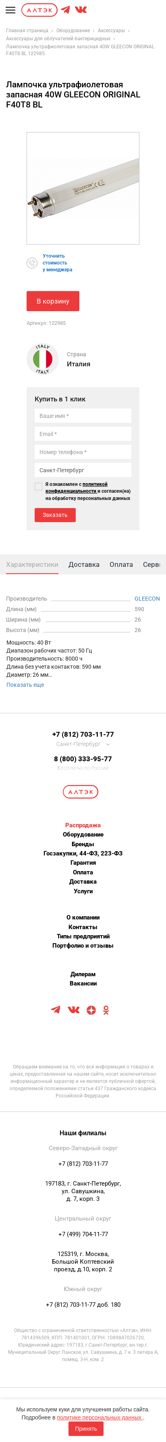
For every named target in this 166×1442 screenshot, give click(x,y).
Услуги (83, 891)
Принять (86, 1428)
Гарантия (83, 862)
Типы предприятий (83, 936)
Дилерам (83, 974)
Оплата (83, 872)
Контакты (83, 927)
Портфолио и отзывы (83, 945)
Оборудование (83, 834)
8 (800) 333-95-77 (83, 759)
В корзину (53, 301)
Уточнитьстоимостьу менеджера (57, 263)
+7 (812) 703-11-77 (83, 734)
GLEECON (147, 598)
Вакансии (83, 983)
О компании (83, 917)
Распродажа (83, 825)
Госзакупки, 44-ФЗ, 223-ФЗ (83, 853)
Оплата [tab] (121, 564)
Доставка (83, 881)
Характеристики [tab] (32, 564)
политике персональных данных (100, 1417)
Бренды (83, 844)
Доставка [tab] (84, 564)
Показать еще (25, 685)
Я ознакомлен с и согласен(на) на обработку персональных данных (88, 491)
